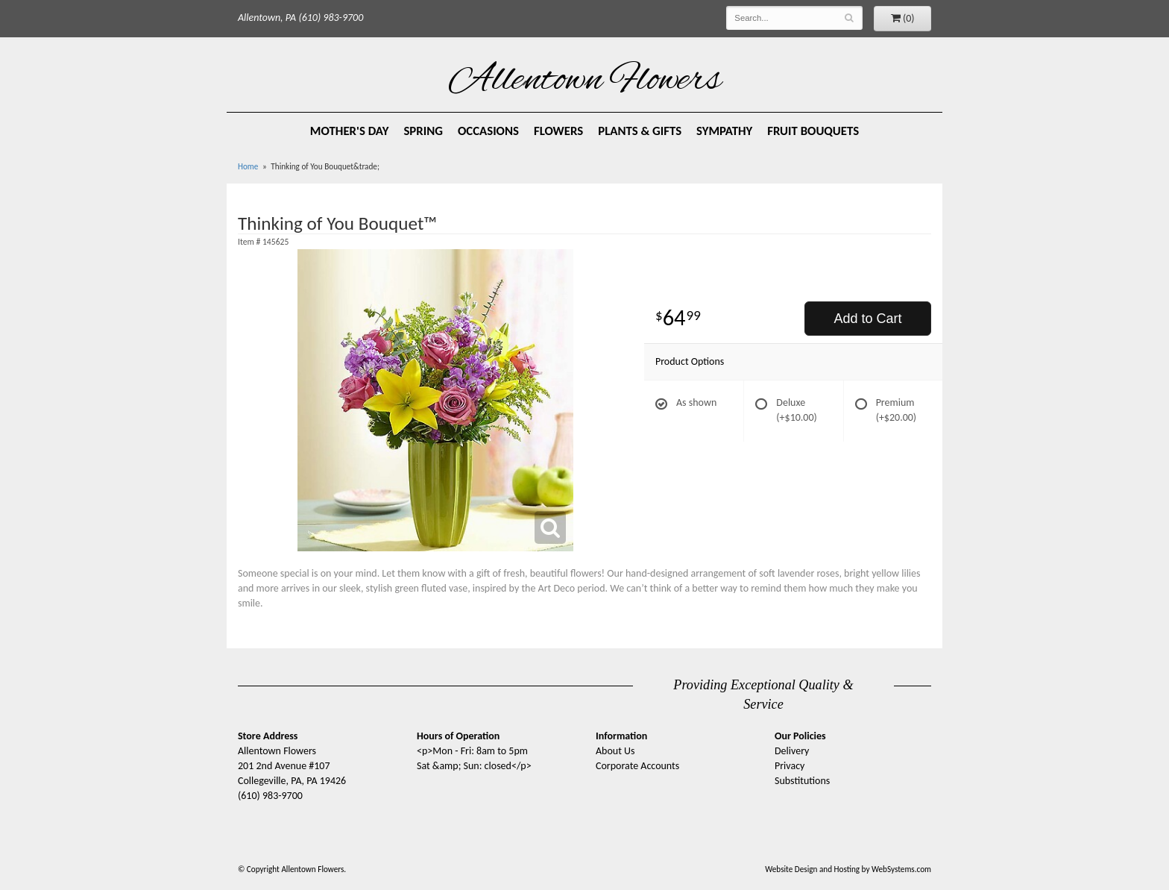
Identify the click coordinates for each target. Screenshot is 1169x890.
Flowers (558, 131)
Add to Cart (867, 318)
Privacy (789, 765)
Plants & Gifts (639, 131)
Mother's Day (349, 131)
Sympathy (724, 131)
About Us (615, 751)
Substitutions (802, 780)
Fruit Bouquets (813, 131)
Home (248, 166)
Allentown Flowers (585, 81)
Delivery (792, 751)
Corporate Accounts (637, 765)
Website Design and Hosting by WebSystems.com (848, 869)
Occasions (488, 131)
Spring (423, 131)
